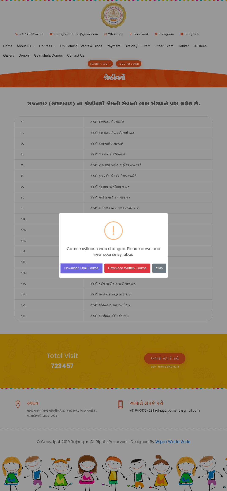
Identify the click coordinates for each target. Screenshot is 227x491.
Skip (159, 268)
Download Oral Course (81, 268)
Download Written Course (127, 268)
